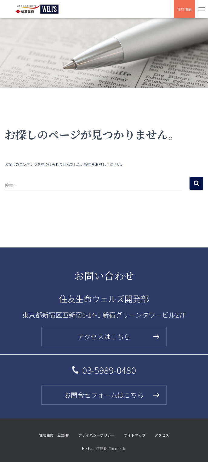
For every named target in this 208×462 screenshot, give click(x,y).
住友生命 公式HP (54, 435)
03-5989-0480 (109, 369)
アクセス (162, 435)
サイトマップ (135, 435)
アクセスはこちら (104, 336)
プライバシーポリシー (96, 435)
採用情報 (184, 9)
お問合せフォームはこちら (104, 394)
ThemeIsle (117, 448)
